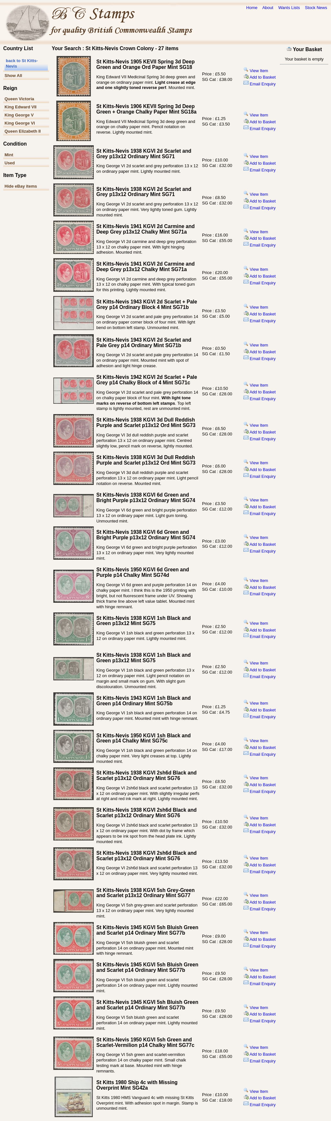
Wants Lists (289, 7)
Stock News (316, 7)
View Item (255, 70)
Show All (13, 75)
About (267, 7)
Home (252, 7)
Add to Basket (259, 77)
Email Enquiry (259, 84)
